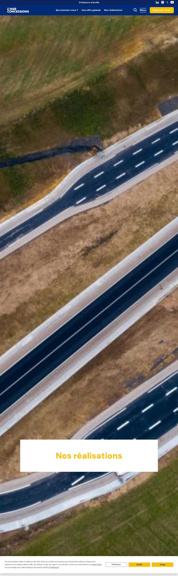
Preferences (116, 565)
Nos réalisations (113, 10)
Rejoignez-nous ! (162, 10)
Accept (162, 565)
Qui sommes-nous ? (67, 10)
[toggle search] (135, 10)
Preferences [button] (54, 567)
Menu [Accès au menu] (143, 10)
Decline (139, 565)
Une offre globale (91, 10)
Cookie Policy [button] (97, 565)
